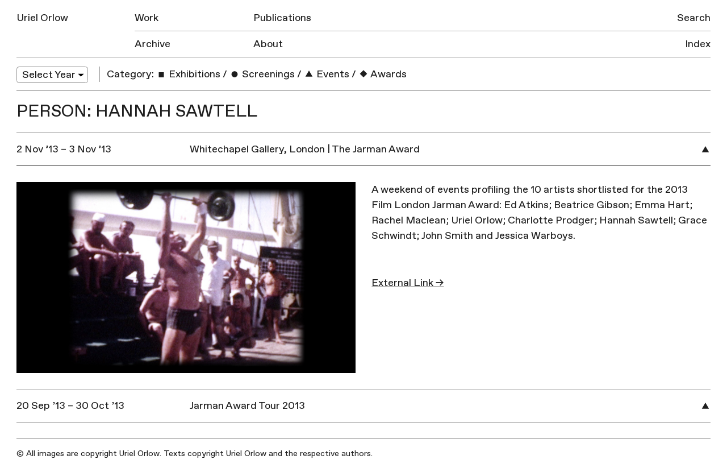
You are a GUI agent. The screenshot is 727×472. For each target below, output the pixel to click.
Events (326, 74)
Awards (382, 74)
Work (146, 17)
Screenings (262, 74)
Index (698, 44)
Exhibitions (188, 74)
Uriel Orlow (42, 17)
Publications (282, 17)
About (268, 44)
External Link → (407, 282)
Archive (152, 44)
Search (694, 17)
